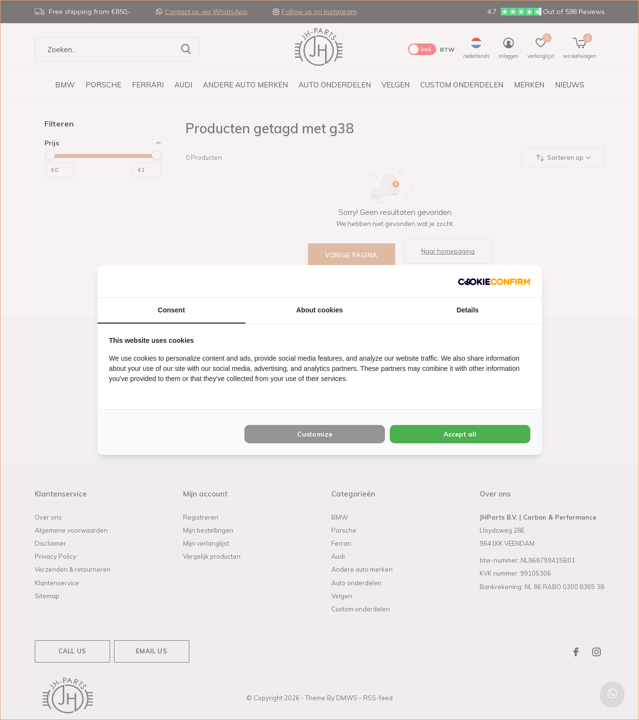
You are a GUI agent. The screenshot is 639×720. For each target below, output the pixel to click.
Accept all (460, 434)
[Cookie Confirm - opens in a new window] (494, 281)
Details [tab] (467, 310)
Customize (315, 434)
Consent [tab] (171, 310)
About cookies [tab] (319, 310)
